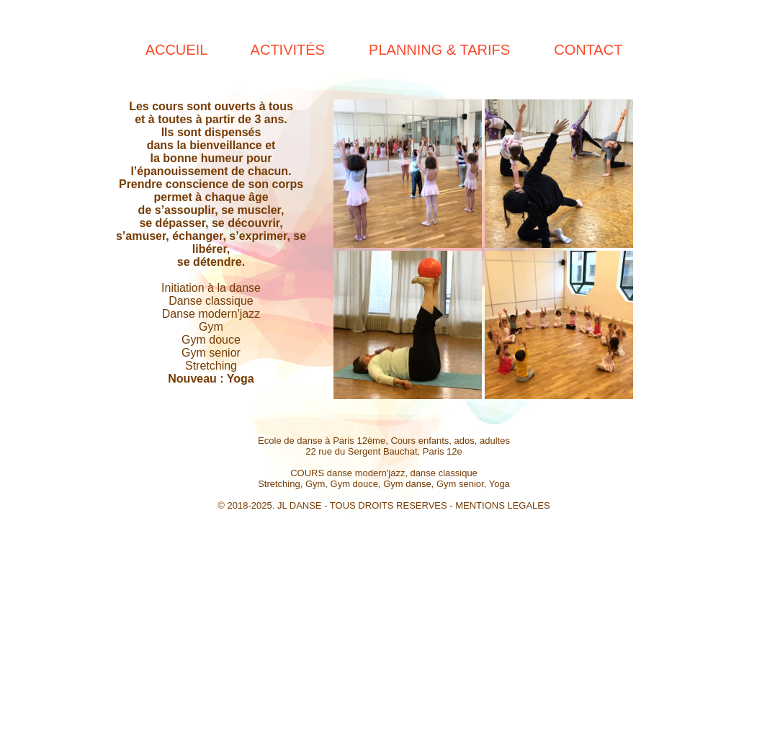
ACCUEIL (176, 50)
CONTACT (588, 50)
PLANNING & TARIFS (439, 50)
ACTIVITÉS (288, 50)
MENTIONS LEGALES (502, 505)
